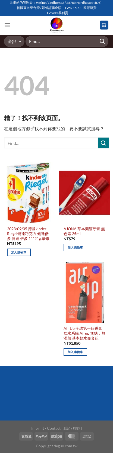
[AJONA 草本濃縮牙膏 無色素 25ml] (84, 192)
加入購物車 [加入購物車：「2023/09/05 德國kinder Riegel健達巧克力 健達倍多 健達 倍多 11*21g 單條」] (19, 252)
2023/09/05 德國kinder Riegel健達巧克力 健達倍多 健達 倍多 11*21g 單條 (28, 233)
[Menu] (7, 25)
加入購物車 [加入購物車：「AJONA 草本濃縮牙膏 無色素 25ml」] (75, 247)
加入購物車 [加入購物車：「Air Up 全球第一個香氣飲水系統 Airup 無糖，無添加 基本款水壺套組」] (75, 352)
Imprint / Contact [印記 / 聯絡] (56, 428)
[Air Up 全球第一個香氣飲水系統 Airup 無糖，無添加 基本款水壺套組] (84, 292)
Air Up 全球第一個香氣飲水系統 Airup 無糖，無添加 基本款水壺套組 (84, 333)
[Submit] (102, 41)
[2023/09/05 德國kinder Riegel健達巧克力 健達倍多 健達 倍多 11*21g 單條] (28, 192)
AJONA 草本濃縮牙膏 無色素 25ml (84, 231)
